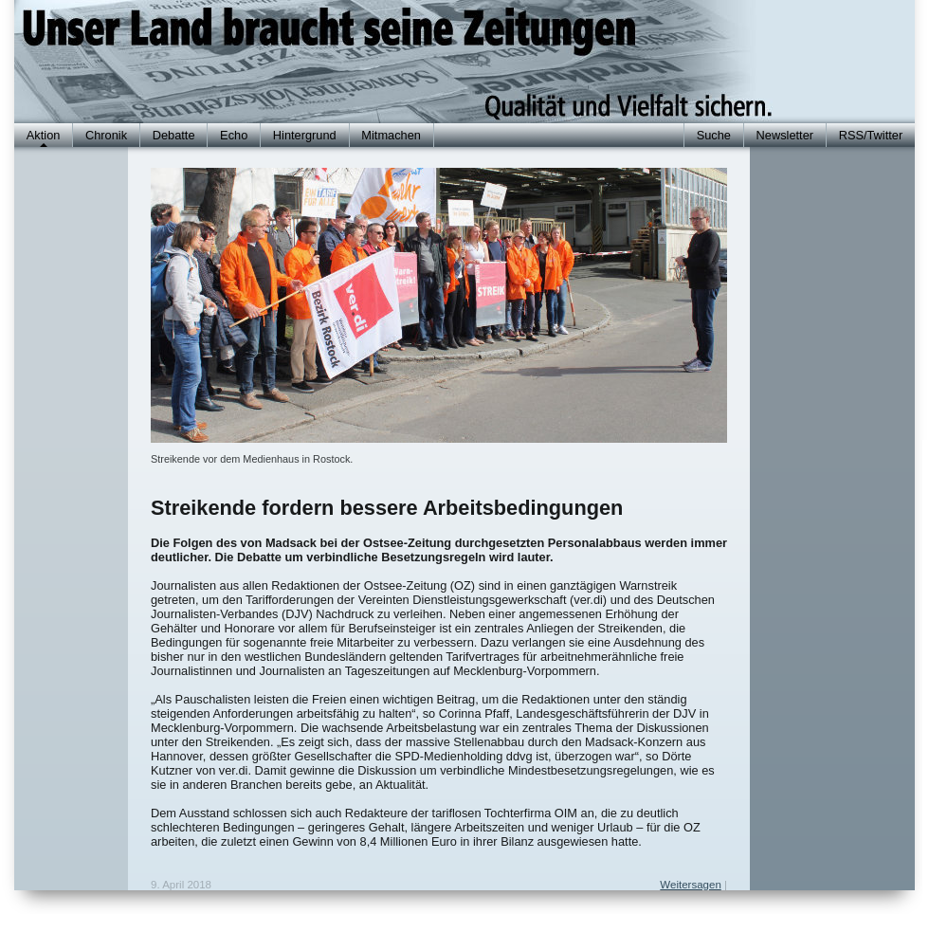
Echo (233, 135)
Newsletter (784, 135)
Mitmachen (391, 135)
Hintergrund (305, 135)
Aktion (44, 135)
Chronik (106, 135)
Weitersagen (690, 884)
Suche (714, 135)
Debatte (174, 135)
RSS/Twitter (871, 135)
